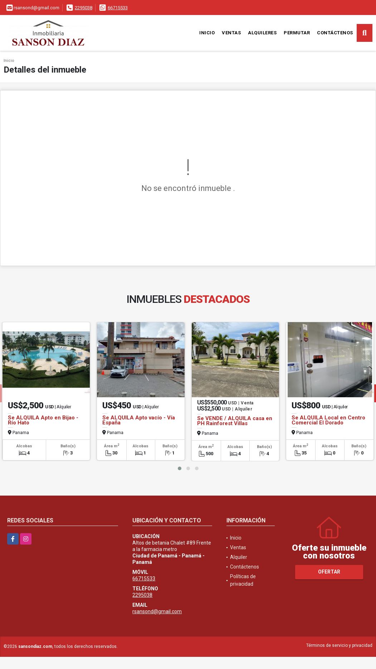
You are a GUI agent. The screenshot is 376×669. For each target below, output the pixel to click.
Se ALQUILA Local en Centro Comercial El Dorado (328, 420)
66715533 (118, 7)
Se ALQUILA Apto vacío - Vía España (138, 420)
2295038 (83, 7)
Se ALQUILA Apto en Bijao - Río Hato (43, 420)
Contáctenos (335, 32)
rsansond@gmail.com (157, 611)
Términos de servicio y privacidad (339, 645)
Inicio (207, 32)
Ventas (231, 32)
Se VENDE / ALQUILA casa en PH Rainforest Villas (234, 421)
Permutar (297, 32)
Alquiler (238, 557)
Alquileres (262, 32)
